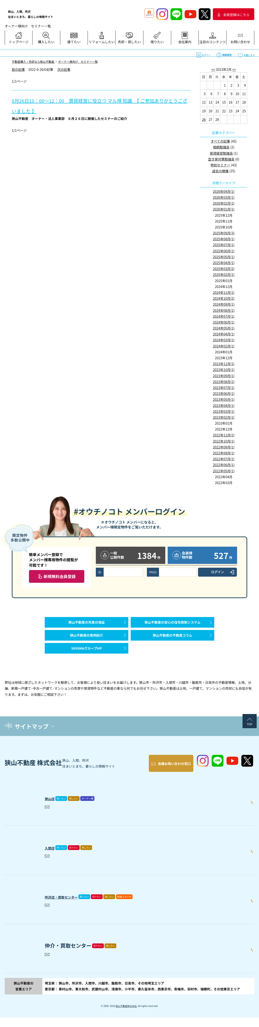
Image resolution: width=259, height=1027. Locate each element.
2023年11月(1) (224, 363)
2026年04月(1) (224, 191)
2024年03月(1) (224, 340)
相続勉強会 (221, 147)
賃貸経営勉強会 (221, 153)
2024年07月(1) (224, 316)
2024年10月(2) (224, 298)
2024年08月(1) (224, 310)
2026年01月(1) (224, 209)
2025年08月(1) (224, 239)
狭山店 (52, 807)
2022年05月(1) (224, 471)
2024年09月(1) (224, 304)
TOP (249, 738)
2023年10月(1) (224, 369)
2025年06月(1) (224, 251)
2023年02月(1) (224, 417)
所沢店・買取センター (71, 905)
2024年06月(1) (224, 322)
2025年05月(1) (224, 256)
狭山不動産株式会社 (126, 1015)
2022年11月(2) (224, 435)
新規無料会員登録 (60, 576)
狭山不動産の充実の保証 (87, 624)
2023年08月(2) (224, 381)
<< (213, 69)
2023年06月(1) (224, 393)
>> (234, 69)
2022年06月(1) (224, 464)
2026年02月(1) (224, 203)
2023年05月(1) (224, 399)
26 (204, 119)
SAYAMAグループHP (86, 660)
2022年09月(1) (224, 447)
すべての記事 (220, 141)
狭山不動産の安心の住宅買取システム (173, 624)
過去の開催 (220, 171)
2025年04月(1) (224, 262)
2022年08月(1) (224, 453)
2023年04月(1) (224, 405)
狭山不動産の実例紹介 (86, 642)
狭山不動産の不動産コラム (172, 642)
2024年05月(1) (224, 328)
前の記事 (18, 69)
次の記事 (63, 69)
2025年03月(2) (224, 268)
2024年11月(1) (224, 292)
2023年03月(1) (224, 411)
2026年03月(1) (224, 197)
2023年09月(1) (224, 375)
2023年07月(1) (224, 387)
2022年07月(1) (224, 458)
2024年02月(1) (224, 346)
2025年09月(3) (224, 233)
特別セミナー (220, 165)
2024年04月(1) (224, 334)
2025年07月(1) (224, 244)
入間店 (52, 856)
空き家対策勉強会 (221, 159)
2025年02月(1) (224, 274)
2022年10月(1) (224, 441)
